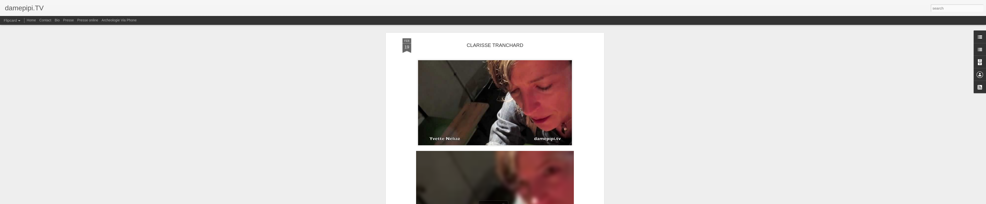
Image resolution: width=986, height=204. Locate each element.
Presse (68, 20)
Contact (45, 20)
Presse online (87, 20)
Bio (57, 20)
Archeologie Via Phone (119, 20)
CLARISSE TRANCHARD (495, 45)
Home (31, 20)
